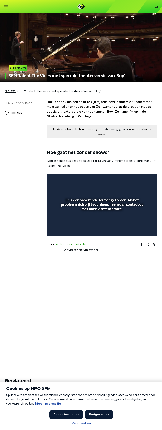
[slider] (101, 229)
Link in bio (81, 244)
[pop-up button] (136, 179)
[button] (5, 6)
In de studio (64, 244)
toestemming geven (113, 129)
